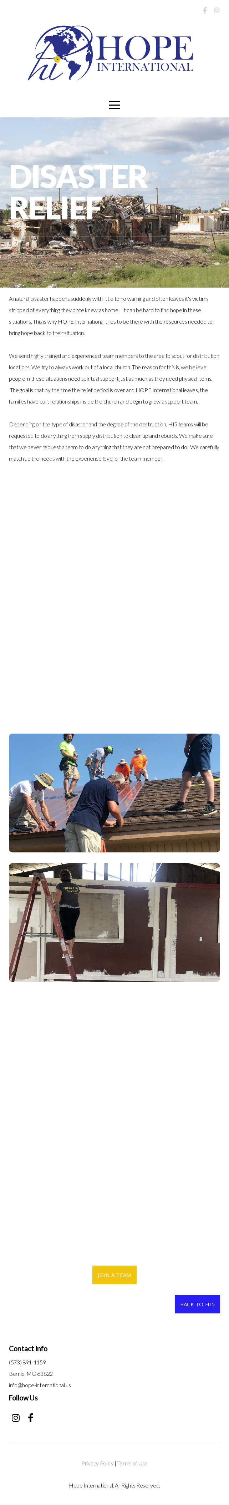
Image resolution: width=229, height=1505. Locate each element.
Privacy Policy (97, 1463)
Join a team (114, 1274)
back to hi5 (197, 1304)
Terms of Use (132, 1463)
